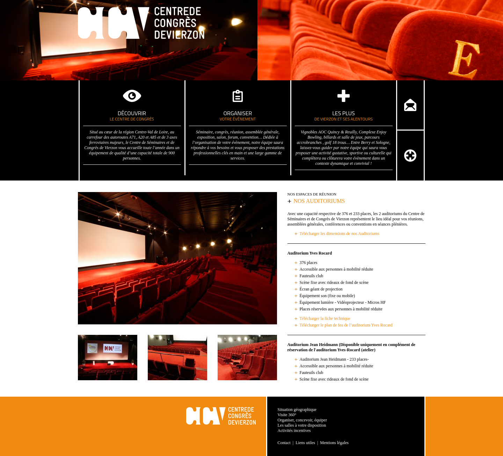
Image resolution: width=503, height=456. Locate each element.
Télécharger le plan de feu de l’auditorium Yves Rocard (346, 325)
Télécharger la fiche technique (325, 318)
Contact (284, 442)
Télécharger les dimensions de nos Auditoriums (339, 233)
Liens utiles (305, 442)
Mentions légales (334, 442)
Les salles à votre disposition (302, 425)
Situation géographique (297, 409)
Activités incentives (294, 430)
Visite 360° (287, 414)
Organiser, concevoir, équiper (302, 420)
